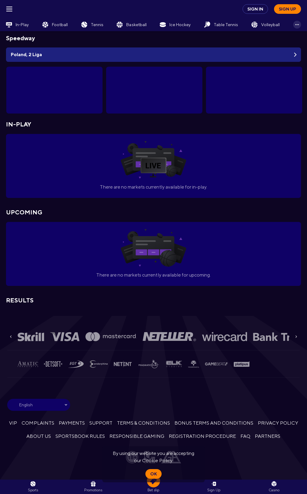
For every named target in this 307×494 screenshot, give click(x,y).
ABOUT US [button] (38, 436)
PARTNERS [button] (267, 436)
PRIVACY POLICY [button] (278, 423)
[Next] (296, 336)
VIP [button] (13, 423)
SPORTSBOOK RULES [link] (80, 436)
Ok (153, 473)
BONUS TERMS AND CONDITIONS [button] (214, 423)
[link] (17, 24)
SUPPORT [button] (100, 423)
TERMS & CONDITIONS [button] (143, 423)
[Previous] (10, 336)
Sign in (255, 9)
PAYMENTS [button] (72, 423)
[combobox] (38, 405)
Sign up (287, 9)
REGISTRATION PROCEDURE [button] (202, 436)
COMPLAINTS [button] (38, 423)
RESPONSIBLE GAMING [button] (136, 436)
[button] (274, 487)
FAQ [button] (245, 436)
